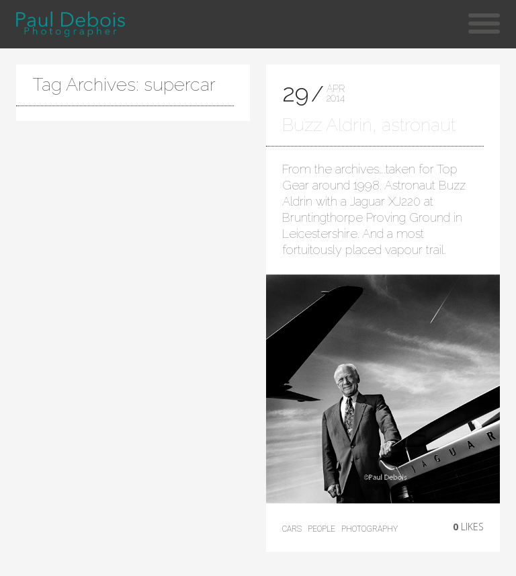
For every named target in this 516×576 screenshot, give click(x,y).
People (321, 529)
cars (292, 529)
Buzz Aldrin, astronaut (369, 124)
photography (369, 529)
